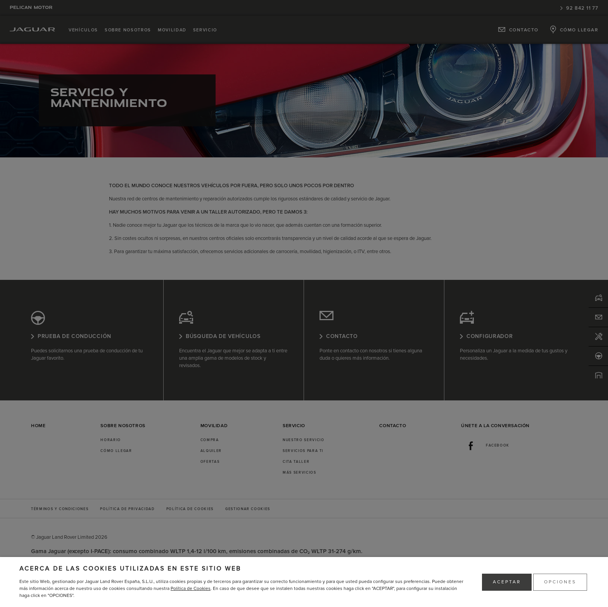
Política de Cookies (191, 588)
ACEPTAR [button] (507, 582)
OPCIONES (560, 582)
